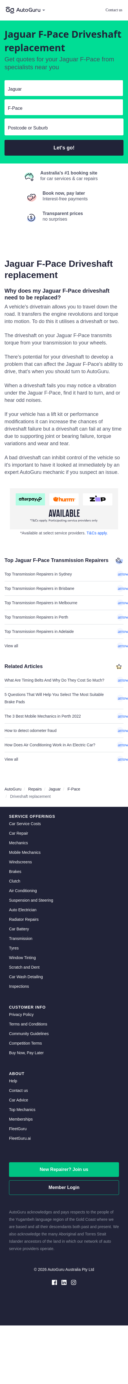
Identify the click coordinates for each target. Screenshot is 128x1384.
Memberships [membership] (21, 1119)
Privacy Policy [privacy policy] (21, 1014)
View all (64, 645)
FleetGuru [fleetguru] (18, 1129)
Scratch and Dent (24, 967)
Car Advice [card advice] (18, 1100)
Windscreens (20, 862)
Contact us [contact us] (18, 1090)
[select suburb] (64, 128)
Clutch (14, 881)
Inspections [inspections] (19, 986)
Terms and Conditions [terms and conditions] (28, 1024)
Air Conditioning (23, 890)
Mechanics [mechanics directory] (18, 843)
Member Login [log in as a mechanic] (63, 1187)
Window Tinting (22, 957)
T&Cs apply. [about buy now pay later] (97, 533)
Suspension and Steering (31, 900)
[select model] (61, 108)
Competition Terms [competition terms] (25, 1043)
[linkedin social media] (64, 1282)
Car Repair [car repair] (18, 833)
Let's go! (64, 148)
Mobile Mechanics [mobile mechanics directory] (25, 852)
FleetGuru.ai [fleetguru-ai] (20, 1138)
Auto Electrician (22, 910)
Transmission (20, 938)
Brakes (15, 871)
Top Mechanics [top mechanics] (22, 1109)
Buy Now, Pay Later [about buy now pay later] (26, 1053)
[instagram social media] (73, 1282)
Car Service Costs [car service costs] (25, 823)
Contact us (114, 10)
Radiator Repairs (24, 919)
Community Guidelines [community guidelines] (29, 1033)
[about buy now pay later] (64, 508)
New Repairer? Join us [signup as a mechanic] (64, 1169)
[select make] (61, 89)
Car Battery (19, 929)
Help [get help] (13, 1081)
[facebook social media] (54, 1282)
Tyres (14, 948)
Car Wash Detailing (26, 977)
